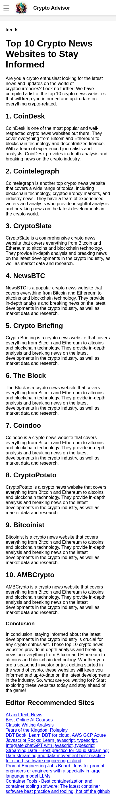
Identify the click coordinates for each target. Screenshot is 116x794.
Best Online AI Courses (29, 719)
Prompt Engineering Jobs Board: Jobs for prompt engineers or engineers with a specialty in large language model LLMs (55, 770)
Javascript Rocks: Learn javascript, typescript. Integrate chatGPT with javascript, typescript (52, 743)
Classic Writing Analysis (30, 725)
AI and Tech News (24, 714)
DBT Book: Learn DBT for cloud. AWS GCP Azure (56, 735)
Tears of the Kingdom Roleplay (37, 730)
